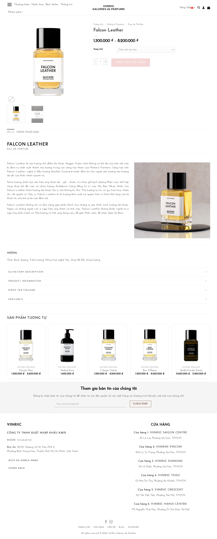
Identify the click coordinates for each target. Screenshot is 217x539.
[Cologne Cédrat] (108, 345)
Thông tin (66, 4)
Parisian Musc (26, 370)
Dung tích (98, 49)
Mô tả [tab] (10, 132)
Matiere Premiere (115, 24)
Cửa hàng (160, 425)
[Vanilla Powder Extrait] (191, 345)
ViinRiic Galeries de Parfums (122, 533)
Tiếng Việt (187, 7)
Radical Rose (67, 370)
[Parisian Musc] (26, 345)
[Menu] (9, 4)
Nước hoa (38, 4)
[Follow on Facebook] (106, 522)
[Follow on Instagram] (111, 522)
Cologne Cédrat (108, 370)
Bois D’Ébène (150, 370)
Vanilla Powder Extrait (191, 370)
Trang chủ (98, 24)
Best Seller (52, 4)
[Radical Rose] (67, 345)
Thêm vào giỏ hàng (130, 62)
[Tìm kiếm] (198, 7)
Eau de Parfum (135, 24)
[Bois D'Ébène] (150, 345)
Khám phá (15, 12)
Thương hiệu (21, 4)
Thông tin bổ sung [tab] (27, 132)
